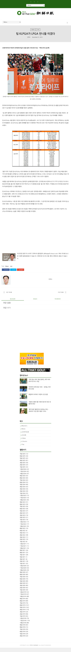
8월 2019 (22, 605)
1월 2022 (22, 545)
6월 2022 (22, 534)
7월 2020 (22, 580)
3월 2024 (22, 493)
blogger (12, 303)
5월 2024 (22, 488)
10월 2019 (23, 600)
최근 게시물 (9, 295)
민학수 (28, 39)
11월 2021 (23, 550)
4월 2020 (22, 587)
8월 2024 (22, 482)
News (33, 31)
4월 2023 (22, 517)
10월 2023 (23, 504)
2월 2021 (22, 565)
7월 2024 (22, 484)
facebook (6, 271)
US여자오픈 (25, 436)
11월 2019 (23, 598)
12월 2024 (23, 473)
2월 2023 (22, 521)
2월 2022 (22, 543)
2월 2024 (22, 495)
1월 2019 (22, 620)
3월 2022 (22, 541)
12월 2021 (23, 548)
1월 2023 (22, 523)
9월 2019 (22, 602)
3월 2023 (22, 519)
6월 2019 (22, 609)
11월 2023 (23, 501)
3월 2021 (22, 563)
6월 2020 (22, 583)
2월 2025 (22, 469)
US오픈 (24, 439)
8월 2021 (22, 556)
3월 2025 (22, 466)
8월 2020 (22, 578)
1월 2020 (22, 594)
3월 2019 (22, 616)
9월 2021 (22, 554)
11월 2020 (23, 572)
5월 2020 (22, 585)
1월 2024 (22, 497)
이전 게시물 (61, 295)
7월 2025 (22, 458)
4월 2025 (22, 464)
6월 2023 (22, 512)
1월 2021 (22, 567)
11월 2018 (23, 624)
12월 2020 (23, 570)
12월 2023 (23, 499)
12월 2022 (23, 526)
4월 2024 (22, 491)
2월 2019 (22, 618)
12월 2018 (23, 622)
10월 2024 (23, 477)
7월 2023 (22, 510)
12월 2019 (23, 596)
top (38, 31)
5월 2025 (22, 462)
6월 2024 (22, 486)
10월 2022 (23, 530)
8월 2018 (22, 631)
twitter (13, 271)
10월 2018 (23, 627)
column (24, 445)
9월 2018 (22, 629)
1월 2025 (22, 471)
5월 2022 (22, 537)
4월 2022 (22, 539)
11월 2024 (23, 475)
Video (24, 442)
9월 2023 (22, 506)
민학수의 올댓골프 (34, 649)
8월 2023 (22, 508)
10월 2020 (23, 574)
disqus (35, 303)
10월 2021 (23, 552)
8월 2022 (22, 532)
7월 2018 (22, 633)
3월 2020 (22, 589)
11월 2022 (23, 528)
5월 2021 (22, 561)
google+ (20, 271)
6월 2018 (22, 635)
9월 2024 (22, 480)
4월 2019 (22, 613)
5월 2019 (22, 611)
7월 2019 (22, 607)
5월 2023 (22, 515)
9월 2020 (22, 576)
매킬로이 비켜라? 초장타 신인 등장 (38, 398)
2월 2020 (22, 591)
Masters (24, 430)
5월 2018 (22, 638)
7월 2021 (22, 559)
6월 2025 (22, 460)
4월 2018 (22, 640)
